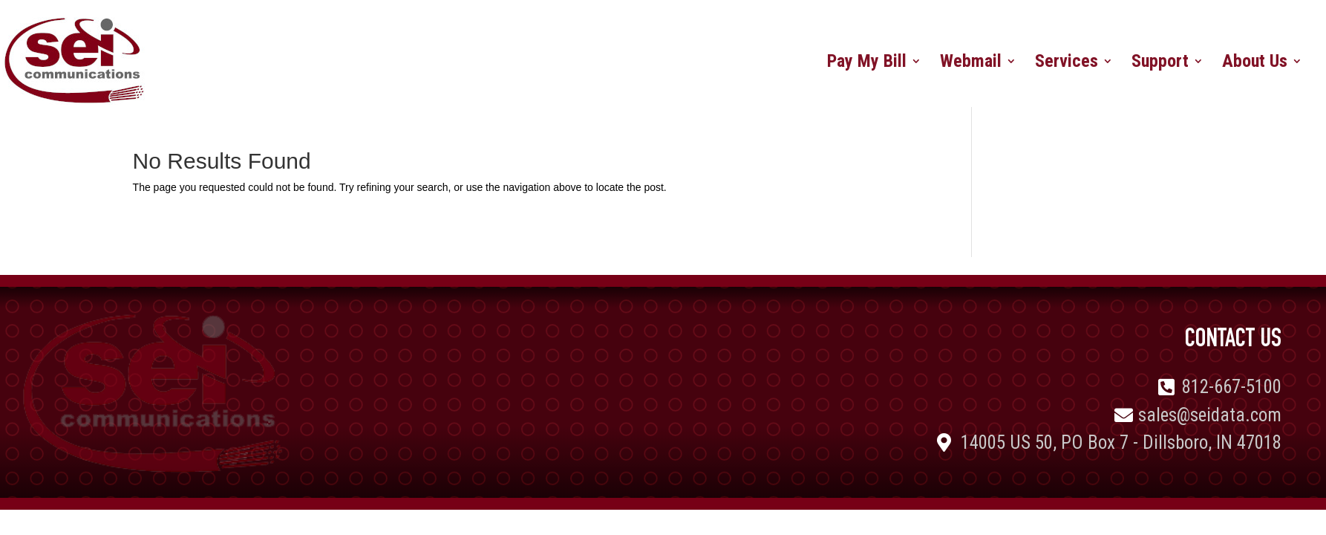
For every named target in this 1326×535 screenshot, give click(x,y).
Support (1160, 63)
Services (1066, 63)
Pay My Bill (867, 63)
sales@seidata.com (1209, 415)
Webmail (971, 63)
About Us (1254, 63)
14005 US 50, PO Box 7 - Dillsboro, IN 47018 (1121, 442)
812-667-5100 (1231, 387)
